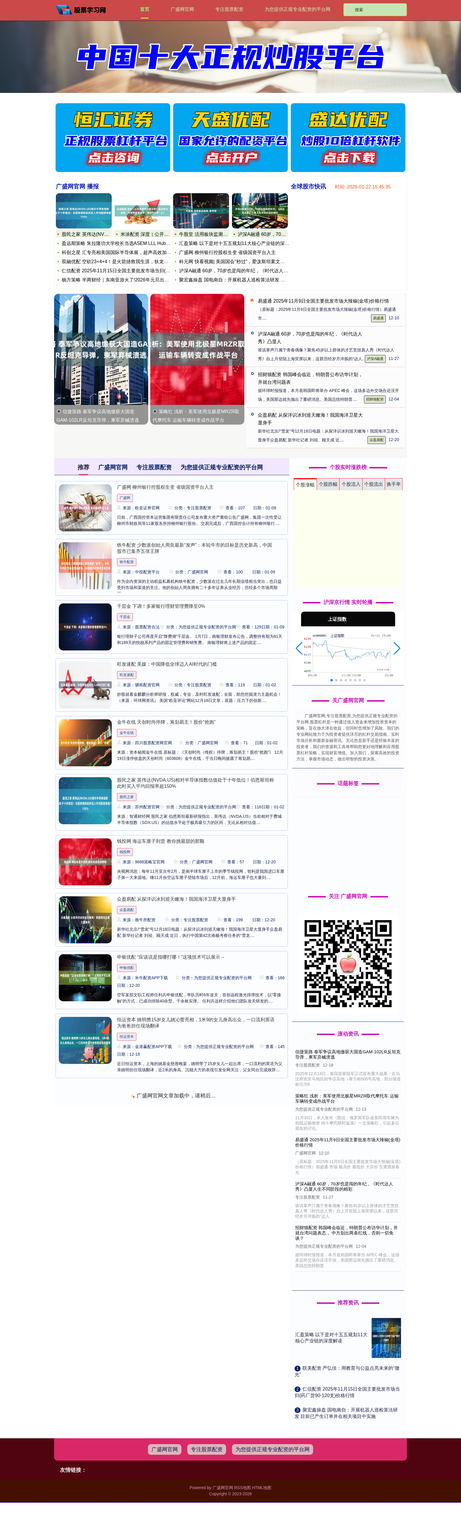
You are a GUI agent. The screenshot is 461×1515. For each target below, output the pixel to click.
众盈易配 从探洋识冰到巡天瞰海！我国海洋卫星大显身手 (176, 899)
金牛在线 (127, 733)
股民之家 (127, 797)
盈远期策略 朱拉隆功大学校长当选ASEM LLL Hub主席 (116, 243)
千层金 (125, 617)
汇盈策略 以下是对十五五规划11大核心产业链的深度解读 (238, 241)
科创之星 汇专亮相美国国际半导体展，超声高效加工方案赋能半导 (128, 252)
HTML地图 (261, 1487)
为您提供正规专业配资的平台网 (297, 9)
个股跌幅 (328, 484)
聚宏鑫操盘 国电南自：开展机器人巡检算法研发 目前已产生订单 (246, 278)
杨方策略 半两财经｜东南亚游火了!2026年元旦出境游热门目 (123, 279)
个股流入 (351, 484)
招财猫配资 (375, 399)
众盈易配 (377, 440)
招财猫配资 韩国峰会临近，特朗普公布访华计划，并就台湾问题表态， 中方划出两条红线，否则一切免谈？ (347, 1233)
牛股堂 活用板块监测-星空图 (208, 232)
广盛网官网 (182, 9)
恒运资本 (127, 1037)
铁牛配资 (127, 562)
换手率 (394, 484)
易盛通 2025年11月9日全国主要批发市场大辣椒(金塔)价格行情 (323, 300)
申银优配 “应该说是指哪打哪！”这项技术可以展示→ (171, 957)
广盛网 (125, 498)
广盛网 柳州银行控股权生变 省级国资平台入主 (227, 250)
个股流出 (373, 484)
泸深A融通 (375, 359)
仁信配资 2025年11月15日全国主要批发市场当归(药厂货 (119, 270)
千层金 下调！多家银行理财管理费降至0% (161, 606)
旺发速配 (127, 675)
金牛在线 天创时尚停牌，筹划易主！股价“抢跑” (166, 722)
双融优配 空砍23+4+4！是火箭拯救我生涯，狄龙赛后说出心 (122, 261)
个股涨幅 (305, 484)
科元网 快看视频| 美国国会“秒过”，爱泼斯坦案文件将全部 (239, 260)
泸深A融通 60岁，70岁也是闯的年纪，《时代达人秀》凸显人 (243, 269)
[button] (299, 648)
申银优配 (127, 968)
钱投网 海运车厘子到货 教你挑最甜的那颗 (160, 841)
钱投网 (125, 852)
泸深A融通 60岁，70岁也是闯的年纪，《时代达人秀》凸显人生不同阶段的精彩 (344, 1186)
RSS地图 (242, 1487)
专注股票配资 (229, 9)
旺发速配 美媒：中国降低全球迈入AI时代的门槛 (167, 664)
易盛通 (378, 318)
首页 (144, 9)
